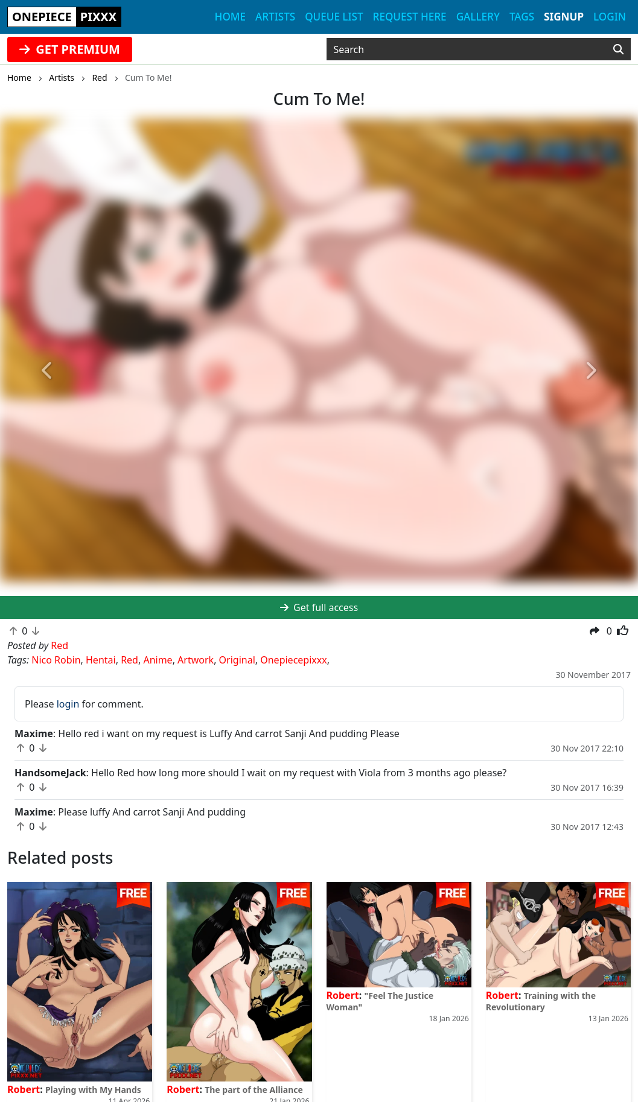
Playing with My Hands (93, 1089)
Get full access (319, 607)
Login (609, 17)
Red (129, 660)
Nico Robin (55, 660)
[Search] (618, 49)
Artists (275, 17)
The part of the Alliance (254, 1089)
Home (230, 17)
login (68, 704)
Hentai (101, 660)
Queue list (334, 17)
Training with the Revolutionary (541, 1001)
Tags (521, 17)
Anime (157, 660)
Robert (23, 1089)
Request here (410, 17)
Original (237, 660)
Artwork (195, 660)
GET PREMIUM (69, 49)
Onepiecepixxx (293, 660)
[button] (48, 371)
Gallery (478, 17)
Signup (564, 17)
